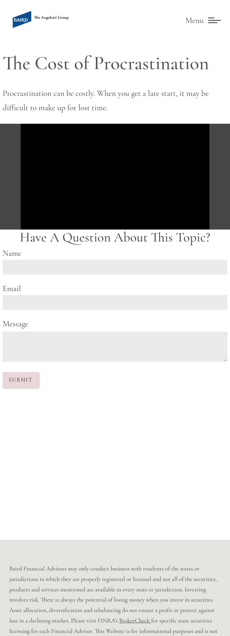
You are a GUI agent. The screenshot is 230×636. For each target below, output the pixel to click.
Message (15, 324)
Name (12, 253)
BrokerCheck (135, 620)
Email (12, 288)
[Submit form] (21, 380)
